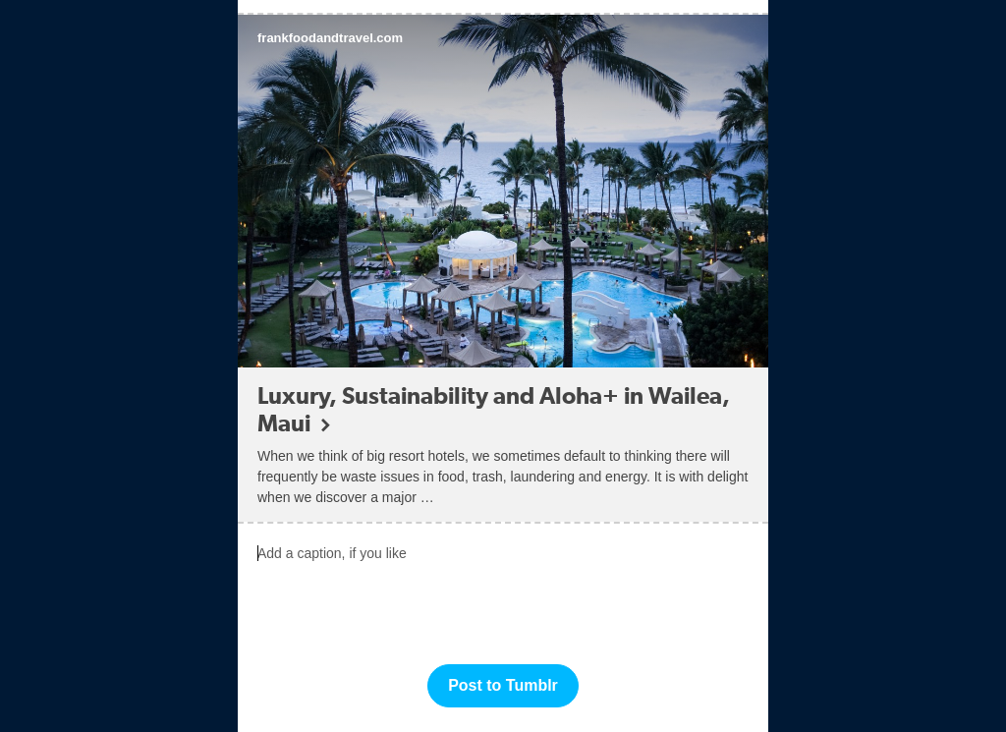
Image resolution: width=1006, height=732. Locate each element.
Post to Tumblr (503, 685)
